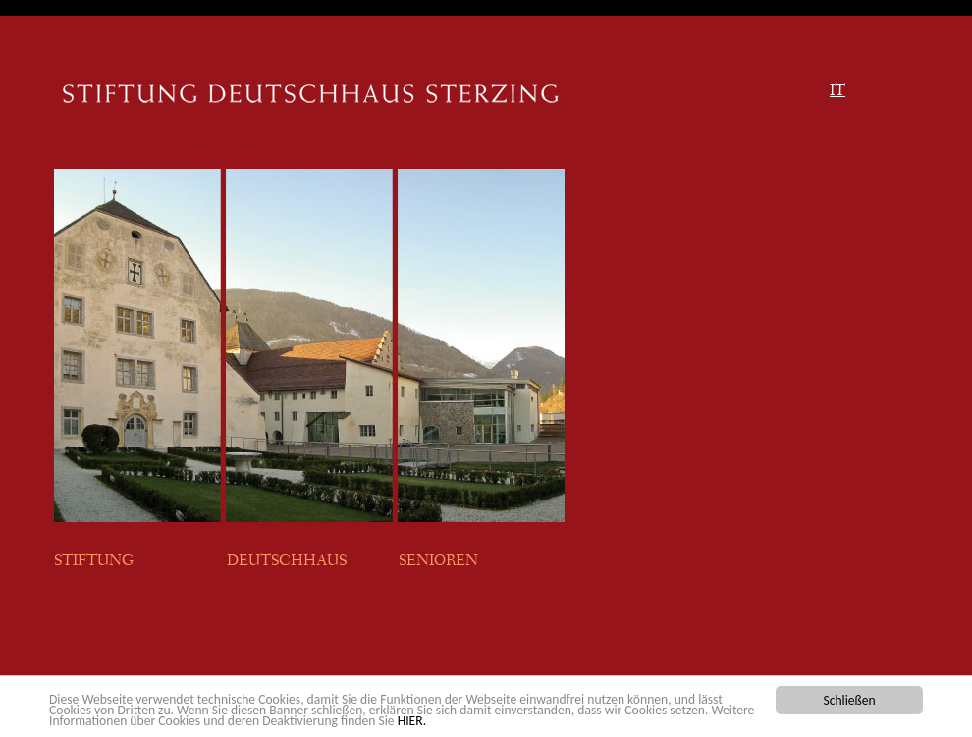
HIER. (412, 720)
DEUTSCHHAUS (287, 562)
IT (837, 92)
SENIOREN (438, 562)
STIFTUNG (96, 562)
